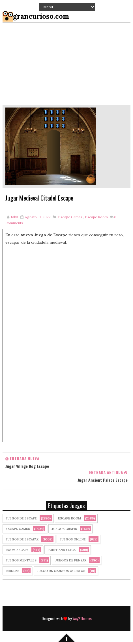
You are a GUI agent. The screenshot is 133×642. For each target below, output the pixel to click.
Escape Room (96, 217)
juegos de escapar (22, 539)
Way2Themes (82, 618)
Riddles (12, 571)
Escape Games (70, 217)
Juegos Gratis (64, 529)
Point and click (62, 550)
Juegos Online (73, 539)
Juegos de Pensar (70, 560)
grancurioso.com (41, 16)
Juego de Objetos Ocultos (61, 571)
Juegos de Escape (21, 518)
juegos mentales (21, 560)
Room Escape (17, 550)
